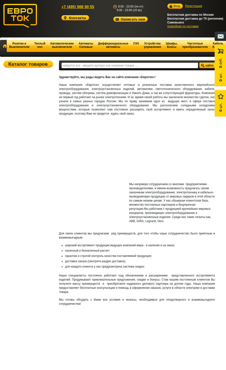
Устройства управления (152, 45)
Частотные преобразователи (195, 45)
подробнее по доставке (183, 26)
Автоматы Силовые (86, 45)
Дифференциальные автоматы (113, 45)
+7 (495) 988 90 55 (77, 7)
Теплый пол (39, 45)
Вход (177, 6)
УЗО (136, 43)
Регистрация (193, 6)
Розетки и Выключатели (19, 45)
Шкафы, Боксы (172, 45)
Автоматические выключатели (62, 45)
